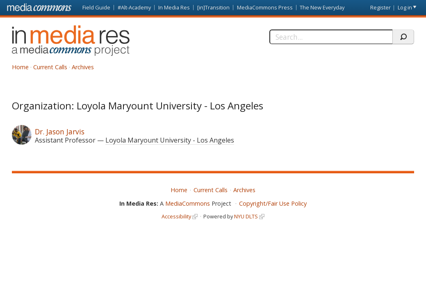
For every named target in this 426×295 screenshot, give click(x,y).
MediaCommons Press (265, 7)
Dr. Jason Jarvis (59, 131)
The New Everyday (322, 7)
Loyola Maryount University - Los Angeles (169, 140)
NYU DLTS (246, 216)
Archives (83, 67)
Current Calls (50, 67)
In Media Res (174, 7)
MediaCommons (187, 203)
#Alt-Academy (134, 7)
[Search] (330, 37)
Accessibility (176, 216)
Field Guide (96, 7)
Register (380, 7)
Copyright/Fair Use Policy (273, 203)
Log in (405, 7)
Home (20, 67)
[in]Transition (213, 7)
